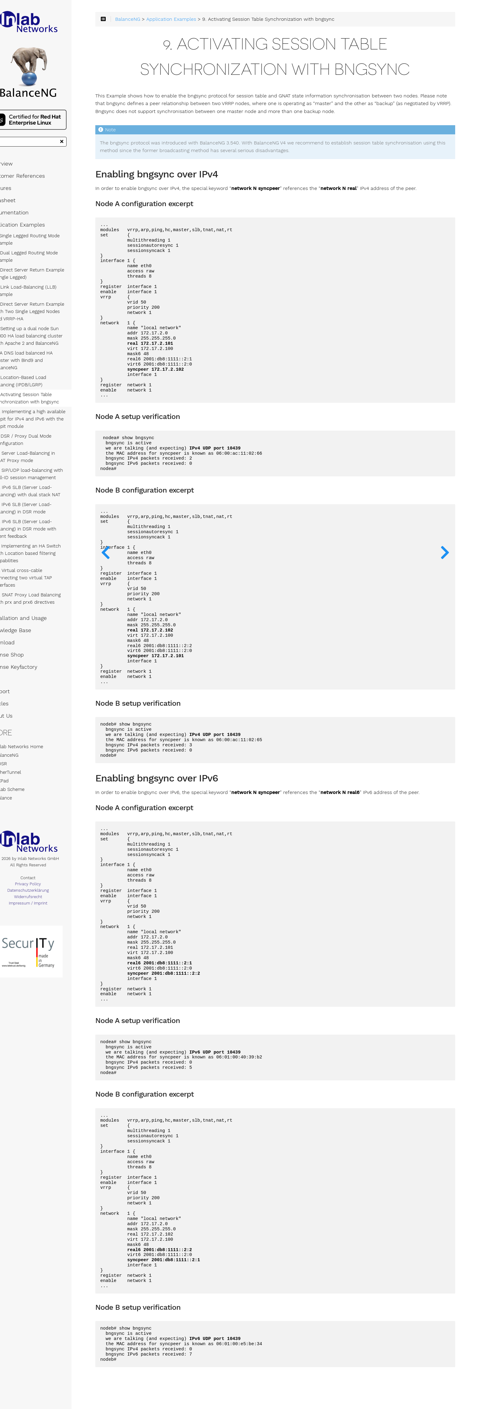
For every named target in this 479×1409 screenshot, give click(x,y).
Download (17, 634)
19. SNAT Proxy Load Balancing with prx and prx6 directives (43, 590)
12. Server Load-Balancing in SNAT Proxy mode (46, 456)
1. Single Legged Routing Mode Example (42, 245)
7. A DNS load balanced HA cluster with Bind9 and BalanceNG (47, 363)
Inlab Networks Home (32, 738)
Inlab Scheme (22, 781)
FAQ (10, 671)
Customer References (32, 182)
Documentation (24, 219)
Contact (45, 871)
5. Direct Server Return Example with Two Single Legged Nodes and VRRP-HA (47, 318)
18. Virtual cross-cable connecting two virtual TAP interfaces (46, 573)
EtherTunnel (21, 764)
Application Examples (32, 231)
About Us (16, 707)
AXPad (14, 772)
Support (15, 683)
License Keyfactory (29, 659)
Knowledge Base (26, 622)
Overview (16, 170)
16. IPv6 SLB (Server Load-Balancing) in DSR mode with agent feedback (47, 528)
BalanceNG (19, 747)
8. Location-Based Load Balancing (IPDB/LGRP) (46, 380)
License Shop (22, 646)
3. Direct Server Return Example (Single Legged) (45, 280)
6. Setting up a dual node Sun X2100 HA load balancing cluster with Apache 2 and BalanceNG (44, 342)
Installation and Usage (33, 610)
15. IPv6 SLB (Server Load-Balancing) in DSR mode (38, 507)
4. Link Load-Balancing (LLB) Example (41, 297)
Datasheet (18, 207)
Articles (14, 695)
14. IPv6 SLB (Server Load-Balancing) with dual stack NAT (43, 490)
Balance (16, 789)
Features (16, 194)
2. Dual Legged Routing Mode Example (41, 263)
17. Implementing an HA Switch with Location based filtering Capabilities (43, 552)
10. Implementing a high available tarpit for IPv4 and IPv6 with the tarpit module (45, 418)
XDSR (14, 755)
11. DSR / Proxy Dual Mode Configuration (38, 438)
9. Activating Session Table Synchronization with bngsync (42, 397)
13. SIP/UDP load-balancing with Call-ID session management (44, 473)
